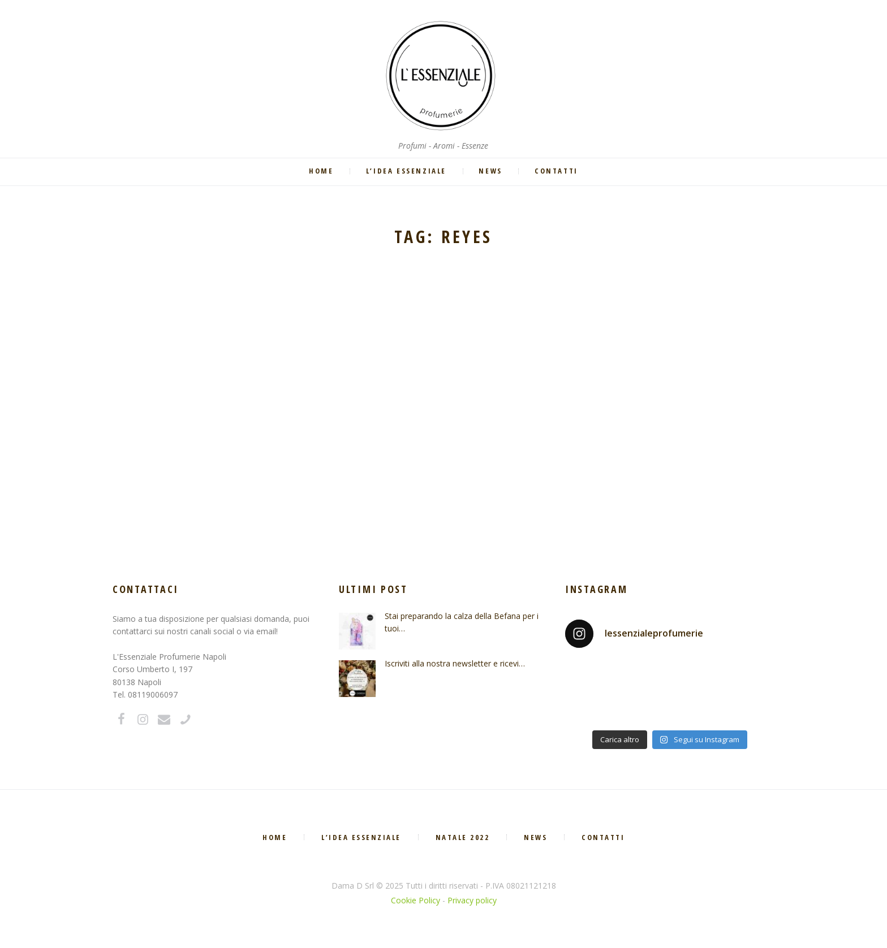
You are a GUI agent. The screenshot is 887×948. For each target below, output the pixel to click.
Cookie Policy (415, 900)
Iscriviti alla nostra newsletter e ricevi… (455, 663)
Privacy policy (472, 900)
